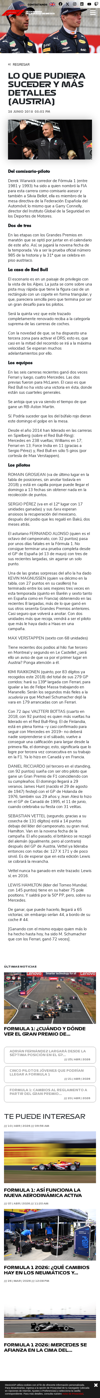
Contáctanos (37, 4)
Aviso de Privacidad (72, 1393)
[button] (14, 140)
